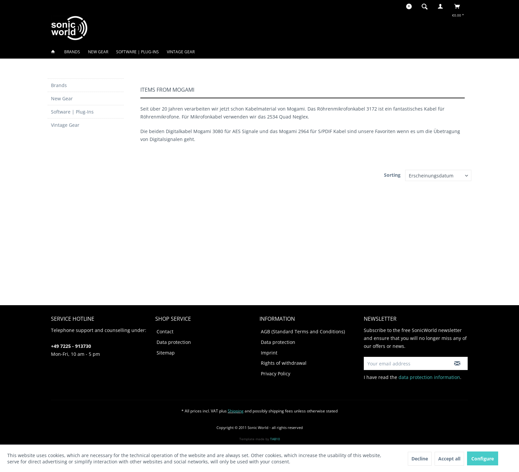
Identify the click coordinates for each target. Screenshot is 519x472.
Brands (59, 85)
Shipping (236, 411)
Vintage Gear (65, 125)
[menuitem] (426, 6)
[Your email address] (405, 363)
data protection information (429, 377)
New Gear (62, 98)
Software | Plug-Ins (72, 112)
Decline (419, 458)
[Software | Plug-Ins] (137, 52)
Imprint (269, 353)
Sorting (392, 175)
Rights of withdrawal (284, 363)
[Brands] (72, 52)
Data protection (174, 342)
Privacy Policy (275, 373)
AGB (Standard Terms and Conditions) (303, 331)
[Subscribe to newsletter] (457, 363)
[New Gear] (98, 52)
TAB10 (275, 439)
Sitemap (166, 353)
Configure (482, 458)
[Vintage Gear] (181, 52)
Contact (165, 331)
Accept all (449, 458)
